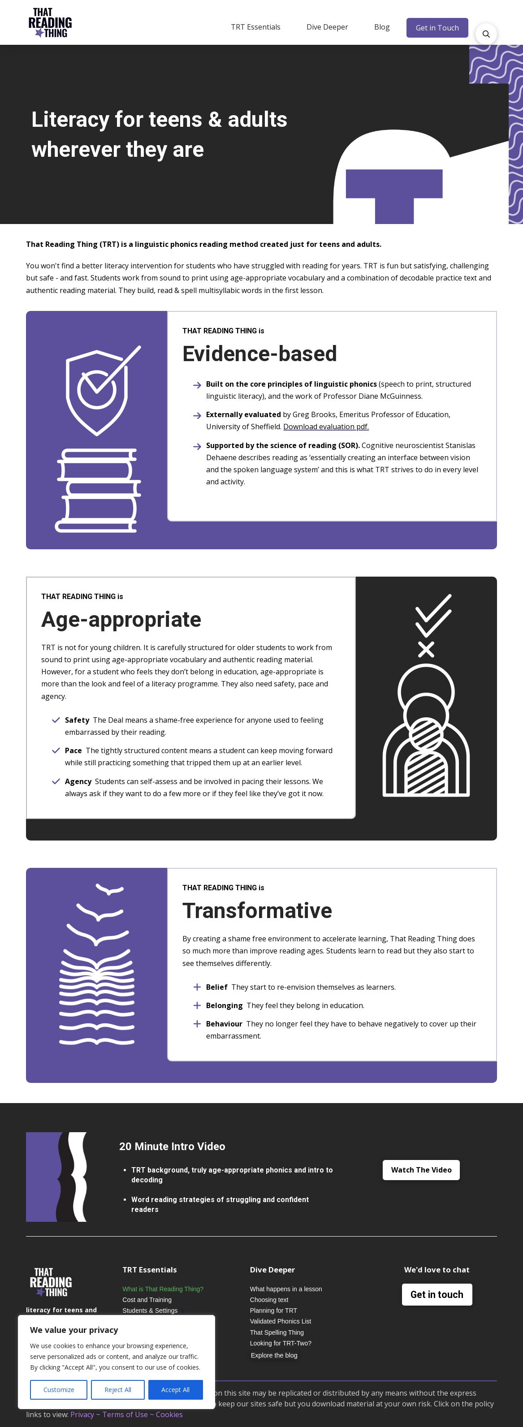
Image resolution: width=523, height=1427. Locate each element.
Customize (58, 1389)
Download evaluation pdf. (326, 426)
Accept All (175, 1389)
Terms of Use (125, 1414)
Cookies (169, 1414)
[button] (255, 27)
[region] (116, 1362)
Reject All (117, 1389)
